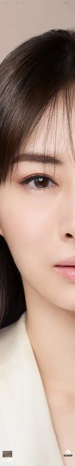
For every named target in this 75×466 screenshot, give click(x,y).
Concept (24, 3)
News (29, 3)
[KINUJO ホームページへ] (6, 3)
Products (18, 3)
